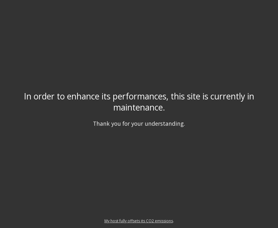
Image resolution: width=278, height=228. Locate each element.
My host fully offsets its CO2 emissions (138, 221)
